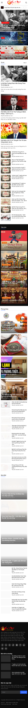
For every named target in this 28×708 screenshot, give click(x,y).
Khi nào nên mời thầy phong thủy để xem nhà (13, 351)
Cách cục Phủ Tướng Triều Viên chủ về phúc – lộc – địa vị (19, 199)
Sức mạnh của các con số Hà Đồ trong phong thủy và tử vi (19, 457)
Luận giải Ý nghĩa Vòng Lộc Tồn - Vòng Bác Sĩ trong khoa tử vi (13, 41)
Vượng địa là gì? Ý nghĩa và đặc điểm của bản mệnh (18, 184)
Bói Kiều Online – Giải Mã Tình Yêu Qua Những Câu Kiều (13, 539)
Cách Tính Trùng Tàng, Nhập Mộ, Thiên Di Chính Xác (19, 584)
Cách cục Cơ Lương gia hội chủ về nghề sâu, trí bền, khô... (18, 193)
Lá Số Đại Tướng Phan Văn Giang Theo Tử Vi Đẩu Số (13, 84)
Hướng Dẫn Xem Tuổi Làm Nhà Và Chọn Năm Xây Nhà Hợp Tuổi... (19, 601)
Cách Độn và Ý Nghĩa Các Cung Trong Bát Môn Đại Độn (19, 608)
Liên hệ (3, 702)
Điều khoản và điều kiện (12, 702)
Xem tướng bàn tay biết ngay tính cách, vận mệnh (19, 673)
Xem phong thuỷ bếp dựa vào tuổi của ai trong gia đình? (19, 410)
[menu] (2, 2)
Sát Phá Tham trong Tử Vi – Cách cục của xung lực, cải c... (19, 207)
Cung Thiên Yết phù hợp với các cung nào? (12, 7)
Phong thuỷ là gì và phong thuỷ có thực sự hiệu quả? (18, 418)
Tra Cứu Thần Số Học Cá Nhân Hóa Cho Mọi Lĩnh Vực (13, 495)
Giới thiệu (14, 704)
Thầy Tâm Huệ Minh (5, 29)
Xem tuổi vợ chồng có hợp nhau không (18, 592)
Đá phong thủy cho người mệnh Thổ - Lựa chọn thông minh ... (19, 435)
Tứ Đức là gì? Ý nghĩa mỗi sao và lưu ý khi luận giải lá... (19, 176)
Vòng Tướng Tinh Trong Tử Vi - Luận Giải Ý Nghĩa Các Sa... (21, 56)
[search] (26, 2)
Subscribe (23, 692)
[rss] (5, 648)
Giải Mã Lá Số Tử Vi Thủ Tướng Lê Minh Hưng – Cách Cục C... (13, 112)
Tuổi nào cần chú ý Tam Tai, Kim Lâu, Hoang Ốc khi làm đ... (13, 328)
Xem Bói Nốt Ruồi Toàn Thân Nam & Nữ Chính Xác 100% (19, 576)
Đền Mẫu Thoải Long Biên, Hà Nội (12, 267)
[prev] (23, 7)
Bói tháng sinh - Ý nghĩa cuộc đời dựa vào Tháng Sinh (14, 561)
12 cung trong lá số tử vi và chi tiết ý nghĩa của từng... (7, 56)
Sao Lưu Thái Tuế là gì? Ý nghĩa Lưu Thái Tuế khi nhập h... (19, 161)
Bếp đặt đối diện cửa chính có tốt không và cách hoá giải (12, 395)
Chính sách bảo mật (6, 704)
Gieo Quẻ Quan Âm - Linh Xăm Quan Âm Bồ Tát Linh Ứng (13, 517)
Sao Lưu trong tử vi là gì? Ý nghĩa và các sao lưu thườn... (19, 168)
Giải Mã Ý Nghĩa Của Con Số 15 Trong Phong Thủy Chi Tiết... (19, 443)
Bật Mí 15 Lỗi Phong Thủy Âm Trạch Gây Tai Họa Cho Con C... (19, 451)
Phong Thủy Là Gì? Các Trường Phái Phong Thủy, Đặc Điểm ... (19, 466)
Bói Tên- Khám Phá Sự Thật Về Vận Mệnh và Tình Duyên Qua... (19, 570)
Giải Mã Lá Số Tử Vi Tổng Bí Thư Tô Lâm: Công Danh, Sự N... (14, 141)
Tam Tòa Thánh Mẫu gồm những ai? (13, 300)
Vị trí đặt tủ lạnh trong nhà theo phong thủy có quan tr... (12, 373)
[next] (26, 7)
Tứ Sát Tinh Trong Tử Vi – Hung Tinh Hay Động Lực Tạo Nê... (19, 153)
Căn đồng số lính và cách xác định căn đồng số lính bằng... (18, 657)
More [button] (25, 62)
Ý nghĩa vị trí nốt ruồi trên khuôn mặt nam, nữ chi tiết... (19, 664)
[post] (14, 20)
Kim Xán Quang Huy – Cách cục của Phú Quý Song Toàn (19, 215)
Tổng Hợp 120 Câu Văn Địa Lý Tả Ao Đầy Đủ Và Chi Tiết (19, 426)
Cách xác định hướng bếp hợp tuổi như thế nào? (19, 402)
